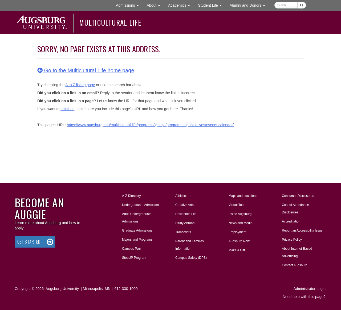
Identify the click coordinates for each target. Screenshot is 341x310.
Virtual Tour (237, 205)
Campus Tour (131, 249)
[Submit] (301, 5)
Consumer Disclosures (298, 196)
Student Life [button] (212, 4)
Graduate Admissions (137, 230)
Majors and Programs (137, 238)
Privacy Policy (292, 239)
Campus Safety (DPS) (191, 258)
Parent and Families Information (189, 245)
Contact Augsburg (294, 265)
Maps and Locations (243, 196)
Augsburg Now (239, 241)
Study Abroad (184, 223)
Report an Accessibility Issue (302, 230)
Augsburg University (62, 289)
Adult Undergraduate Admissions (137, 217)
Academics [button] (181, 4)
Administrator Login (309, 289)
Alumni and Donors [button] (249, 4)
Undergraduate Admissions (141, 205)
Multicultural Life (110, 22)
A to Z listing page (80, 85)
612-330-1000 (125, 289)
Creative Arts (184, 205)
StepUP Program (134, 258)
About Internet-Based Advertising (297, 252)
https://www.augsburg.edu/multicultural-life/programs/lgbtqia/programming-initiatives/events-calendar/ (150, 125)
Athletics (181, 196)
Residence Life (185, 214)
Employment (237, 232)
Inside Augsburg (240, 214)
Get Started (28, 242)
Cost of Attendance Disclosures (295, 208)
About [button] (155, 6)
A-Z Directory (131, 196)
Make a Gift (237, 250)
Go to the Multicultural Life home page (85, 70)
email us (67, 109)
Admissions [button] (129, 4)
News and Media (240, 223)
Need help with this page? (304, 297)
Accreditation (291, 221)
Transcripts (183, 232)
